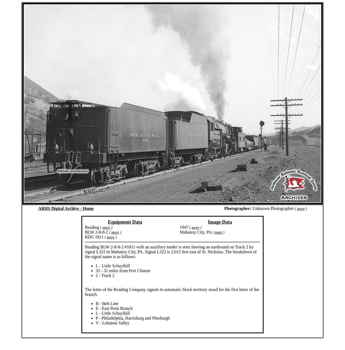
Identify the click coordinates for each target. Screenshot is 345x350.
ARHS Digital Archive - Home (66, 208)
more (301, 209)
